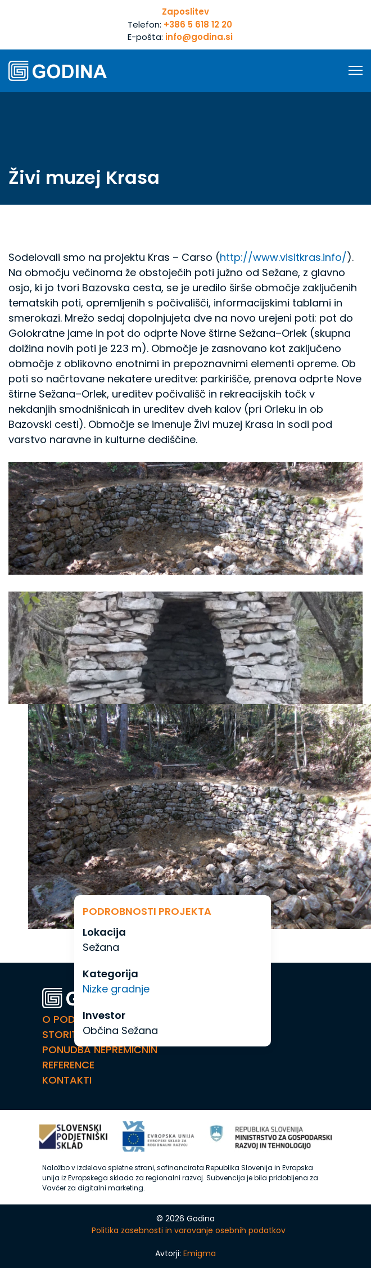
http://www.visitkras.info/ (283, 257)
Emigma (199, 1253)
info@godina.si (199, 37)
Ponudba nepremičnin (99, 1050)
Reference (68, 1065)
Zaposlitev (185, 11)
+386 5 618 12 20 (198, 24)
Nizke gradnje (116, 989)
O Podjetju (73, 1019)
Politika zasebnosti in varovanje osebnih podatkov (189, 1230)
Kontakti (67, 1080)
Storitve (65, 1034)
